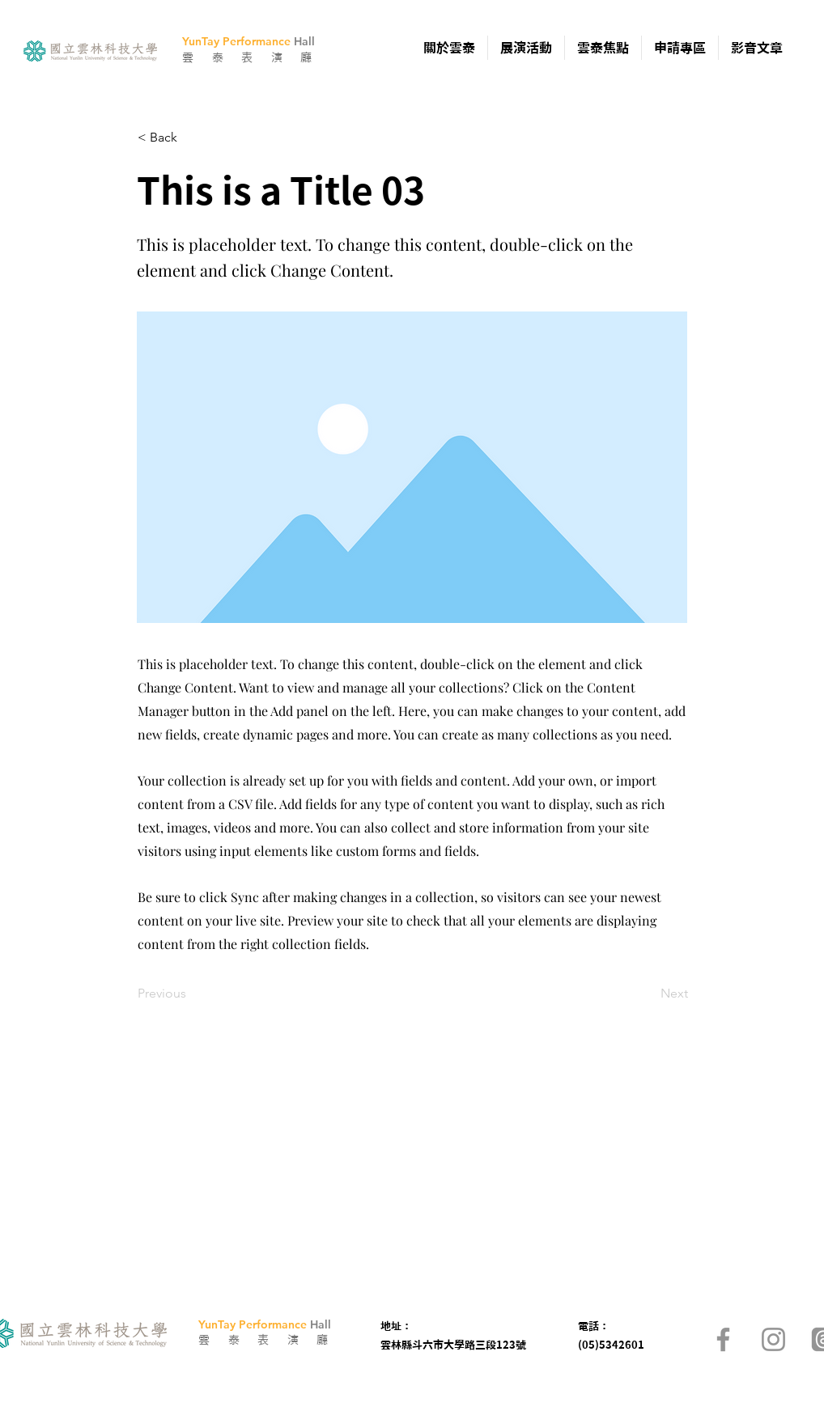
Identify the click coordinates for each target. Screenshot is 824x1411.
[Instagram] (773, 1339)
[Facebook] (723, 1339)
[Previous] (191, 993)
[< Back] (191, 137)
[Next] (647, 993)
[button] (449, 48)
